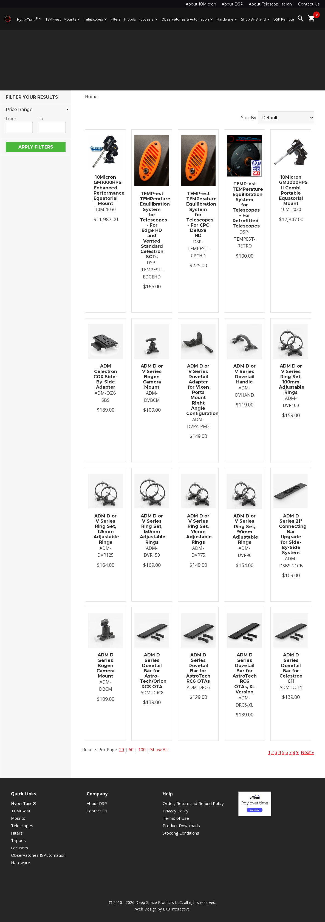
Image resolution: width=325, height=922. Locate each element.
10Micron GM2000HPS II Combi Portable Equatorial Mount (291, 190)
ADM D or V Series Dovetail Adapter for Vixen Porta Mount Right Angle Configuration (198, 389)
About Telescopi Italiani (271, 4)
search (300, 18)
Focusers (149, 19)
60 (131, 750)
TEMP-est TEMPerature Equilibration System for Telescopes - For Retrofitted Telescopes (244, 205)
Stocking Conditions (181, 833)
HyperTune (30, 19)
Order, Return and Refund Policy (193, 803)
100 (142, 750)
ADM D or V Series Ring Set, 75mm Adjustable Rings (198, 529)
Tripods (129, 19)
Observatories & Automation (188, 19)
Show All (159, 750)
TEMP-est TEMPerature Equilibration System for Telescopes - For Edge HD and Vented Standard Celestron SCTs (152, 225)
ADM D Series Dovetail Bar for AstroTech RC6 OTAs (198, 668)
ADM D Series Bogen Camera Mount (106, 665)
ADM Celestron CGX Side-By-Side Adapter (105, 376)
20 (121, 750)
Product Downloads (181, 825)
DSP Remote (283, 19)
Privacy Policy (175, 810)
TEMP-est (53, 19)
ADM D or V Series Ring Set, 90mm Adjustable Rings (244, 529)
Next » (307, 752)
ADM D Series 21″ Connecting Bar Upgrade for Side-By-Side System (291, 534)
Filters (116, 19)
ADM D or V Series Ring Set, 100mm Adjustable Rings (291, 379)
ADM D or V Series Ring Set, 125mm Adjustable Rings (105, 529)
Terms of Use (176, 818)
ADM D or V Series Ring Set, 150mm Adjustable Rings (152, 529)
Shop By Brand (256, 19)
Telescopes (96, 19)
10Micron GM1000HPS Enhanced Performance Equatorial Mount (105, 190)
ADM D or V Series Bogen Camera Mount (152, 376)
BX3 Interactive (176, 909)
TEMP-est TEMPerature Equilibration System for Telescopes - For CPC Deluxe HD (198, 214)
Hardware (227, 19)
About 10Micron (201, 4)
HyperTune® (23, 803)
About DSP (232, 4)
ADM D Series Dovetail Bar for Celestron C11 (291, 668)
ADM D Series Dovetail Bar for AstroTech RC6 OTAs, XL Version (244, 673)
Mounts (72, 19)
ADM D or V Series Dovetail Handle (244, 374)
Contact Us (309, 4)
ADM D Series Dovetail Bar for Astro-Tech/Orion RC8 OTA (152, 670)
